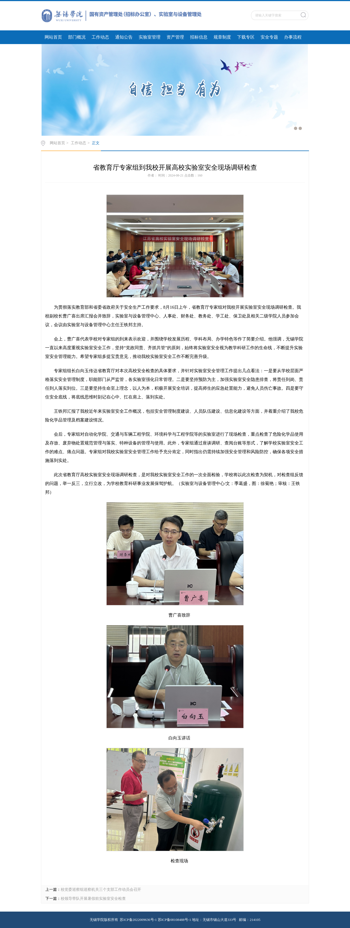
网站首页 (53, 37)
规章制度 (222, 37)
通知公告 (124, 37)
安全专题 (269, 37)
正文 (96, 143)
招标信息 (199, 37)
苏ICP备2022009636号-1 (138, 920)
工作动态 (100, 37)
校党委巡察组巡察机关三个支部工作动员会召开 (101, 889)
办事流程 (293, 37)
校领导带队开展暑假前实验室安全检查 (93, 899)
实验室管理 (150, 37)
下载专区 (246, 37)
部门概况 (77, 37)
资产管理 (175, 37)
